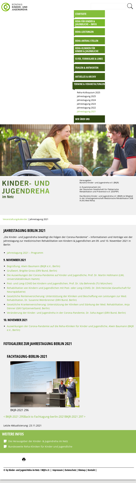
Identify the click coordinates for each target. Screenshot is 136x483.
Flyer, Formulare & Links (89, 58)
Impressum (57, 470)
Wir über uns (82, 119)
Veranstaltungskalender (15, 219)
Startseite (80, 14)
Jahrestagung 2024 (86, 100)
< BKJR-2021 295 (13, 417)
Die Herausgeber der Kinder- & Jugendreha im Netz (38, 441)
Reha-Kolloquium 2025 (88, 92)
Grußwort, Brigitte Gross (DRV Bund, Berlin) (32, 270)
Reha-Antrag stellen (86, 40)
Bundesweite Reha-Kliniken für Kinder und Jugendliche (40, 446)
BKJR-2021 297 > (75, 417)
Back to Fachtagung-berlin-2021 (44, 417)
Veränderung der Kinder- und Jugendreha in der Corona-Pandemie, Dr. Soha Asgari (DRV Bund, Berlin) (66, 312)
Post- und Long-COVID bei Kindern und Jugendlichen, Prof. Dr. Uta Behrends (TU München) (59, 283)
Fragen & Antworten (86, 67)
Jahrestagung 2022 (86, 107)
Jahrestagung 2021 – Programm (25, 252)
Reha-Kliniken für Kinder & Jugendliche (86, 49)
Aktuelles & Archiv (85, 76)
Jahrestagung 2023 (86, 103)
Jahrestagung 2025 (86, 96)
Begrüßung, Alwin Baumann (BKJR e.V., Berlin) (33, 266)
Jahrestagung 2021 (86, 111)
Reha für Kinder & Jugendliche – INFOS (86, 22)
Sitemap (82, 470)
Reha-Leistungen (84, 31)
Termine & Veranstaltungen (89, 84)
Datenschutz (71, 470)
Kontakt (91, 470)
